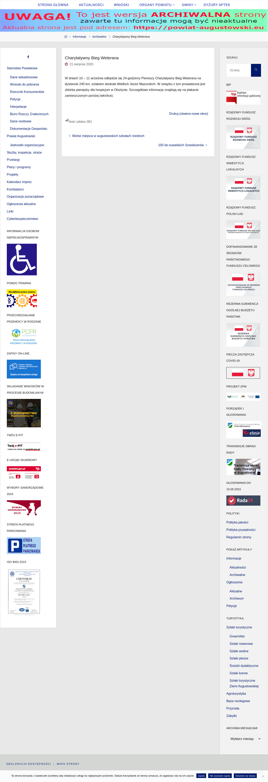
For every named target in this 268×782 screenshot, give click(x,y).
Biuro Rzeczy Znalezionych (29, 114)
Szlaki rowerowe (241, 643)
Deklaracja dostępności (28, 764)
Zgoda (201, 775)
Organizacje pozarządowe (25, 196)
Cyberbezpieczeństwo (22, 218)
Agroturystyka (236, 693)
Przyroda (232, 708)
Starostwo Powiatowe (22, 68)
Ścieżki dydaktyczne (244, 665)
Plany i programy (19, 167)
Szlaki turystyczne (239, 627)
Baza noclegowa (238, 701)
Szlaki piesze (239, 658)
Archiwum (237, 598)
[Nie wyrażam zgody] (263, 776)
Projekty (12, 174)
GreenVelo (237, 636)
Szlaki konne (239, 673)
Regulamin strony (238, 537)
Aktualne (236, 591)
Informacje (79, 36)
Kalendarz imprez (19, 182)
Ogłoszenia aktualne (21, 204)
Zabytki (231, 716)
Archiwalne (99, 36)
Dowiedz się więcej (245, 775)
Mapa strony (68, 764)
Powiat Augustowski (21, 136)
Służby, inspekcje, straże (24, 152)
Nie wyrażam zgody (220, 775)
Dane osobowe (20, 121)
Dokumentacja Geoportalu (28, 128)
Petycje (15, 99)
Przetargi (13, 159)
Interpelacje (18, 106)
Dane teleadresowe (24, 77)
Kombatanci (15, 189)
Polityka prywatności (240, 529)
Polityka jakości (237, 522)
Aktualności (238, 567)
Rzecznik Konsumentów (27, 92)
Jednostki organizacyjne (27, 145)
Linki (10, 211)
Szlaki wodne (239, 651)
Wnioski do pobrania (24, 84)
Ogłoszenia (234, 582)
